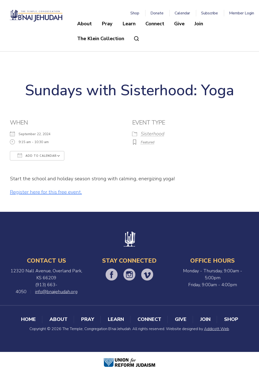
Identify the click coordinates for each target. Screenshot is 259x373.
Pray (107, 23)
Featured (147, 142)
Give (179, 23)
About (84, 23)
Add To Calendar (37, 155)
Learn (129, 23)
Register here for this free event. (46, 192)
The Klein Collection (100, 38)
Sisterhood (153, 133)
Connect (154, 23)
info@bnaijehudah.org (56, 292)
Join (198, 23)
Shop (134, 13)
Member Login (241, 13)
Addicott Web (216, 329)
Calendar (182, 13)
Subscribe (209, 13)
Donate (157, 13)
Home (28, 319)
